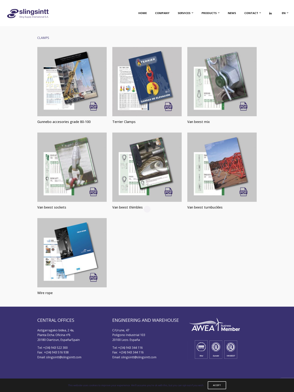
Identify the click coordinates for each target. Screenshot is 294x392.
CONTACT (251, 13)
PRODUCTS (209, 13)
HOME (142, 13)
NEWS (232, 13)
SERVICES (184, 13)
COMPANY (162, 13)
